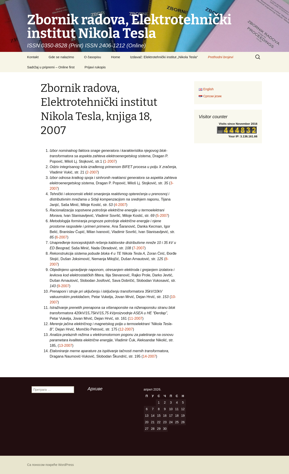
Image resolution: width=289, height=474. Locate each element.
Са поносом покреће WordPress (50, 465)
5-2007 (162, 215)
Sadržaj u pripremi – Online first (51, 67)
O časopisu (92, 57)
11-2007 (135, 318)
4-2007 (120, 205)
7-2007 (138, 248)
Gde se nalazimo (61, 57)
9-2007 (63, 286)
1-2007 (110, 161)
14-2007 (149, 356)
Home (115, 57)
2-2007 (92, 172)
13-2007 (65, 345)
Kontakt (33, 57)
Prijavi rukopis (95, 67)
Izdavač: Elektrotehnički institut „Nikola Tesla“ (164, 57)
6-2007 (61, 237)
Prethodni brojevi (220, 57)
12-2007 (126, 329)
